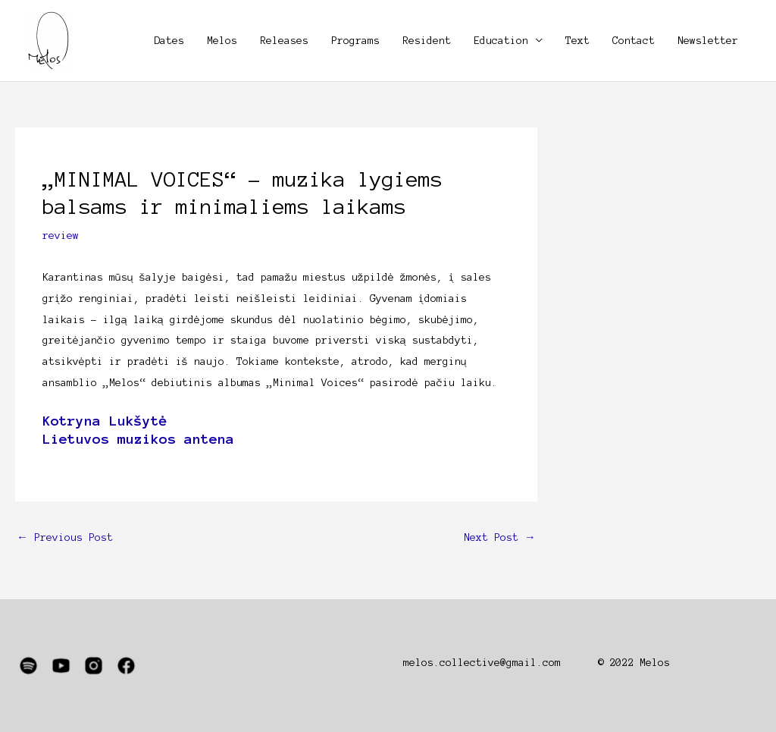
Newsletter (707, 40)
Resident (426, 40)
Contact (633, 40)
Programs (355, 40)
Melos (222, 40)
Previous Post (65, 537)
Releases (284, 40)
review (60, 235)
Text (577, 40)
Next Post (500, 537)
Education (501, 40)
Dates (169, 40)
